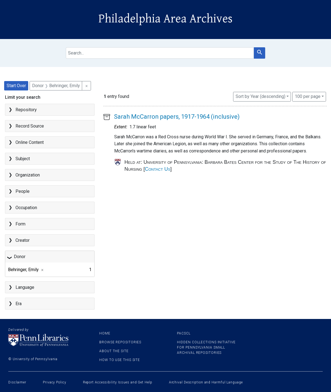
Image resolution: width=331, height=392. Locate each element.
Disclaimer (17, 382)
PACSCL (183, 333)
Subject (22, 158)
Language (24, 287)
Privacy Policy (54, 382)
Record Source (29, 126)
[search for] (160, 53)
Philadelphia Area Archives (165, 19)
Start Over (16, 85)
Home (104, 333)
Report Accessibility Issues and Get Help (117, 382)
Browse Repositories (120, 342)
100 (307, 96)
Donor (19, 256)
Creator (22, 240)
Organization (27, 175)
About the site (114, 351)
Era (18, 303)
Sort (260, 96)
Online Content (29, 142)
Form (20, 224)
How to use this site (119, 360)
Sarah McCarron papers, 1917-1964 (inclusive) (177, 116)
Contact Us (157, 169)
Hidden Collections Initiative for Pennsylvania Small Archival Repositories (206, 347)
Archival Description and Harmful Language (206, 382)
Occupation (26, 207)
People (22, 191)
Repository (26, 109)
